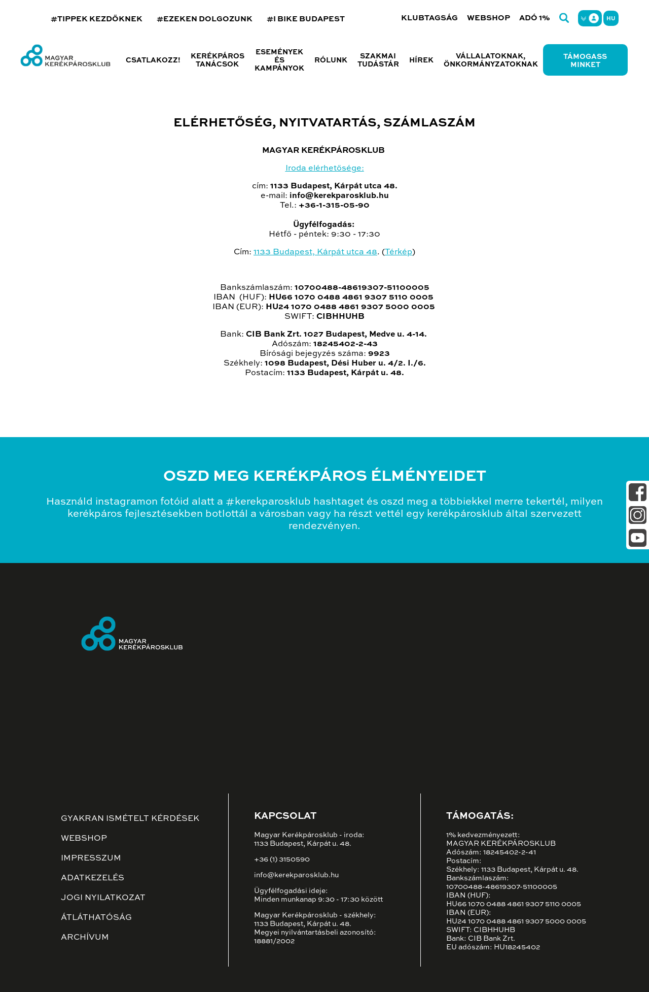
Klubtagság (429, 18)
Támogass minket (585, 61)
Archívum (85, 938)
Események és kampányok (279, 60)
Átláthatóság (96, 918)
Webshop (488, 18)
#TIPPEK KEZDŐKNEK (96, 19)
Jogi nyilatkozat (103, 898)
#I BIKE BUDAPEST (306, 19)
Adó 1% (534, 18)
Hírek (421, 60)
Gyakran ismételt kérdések (130, 819)
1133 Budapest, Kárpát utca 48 (315, 252)
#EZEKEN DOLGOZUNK (205, 19)
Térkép (398, 252)
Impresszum (91, 858)
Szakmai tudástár (378, 60)
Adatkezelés (92, 878)
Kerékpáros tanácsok (217, 60)
